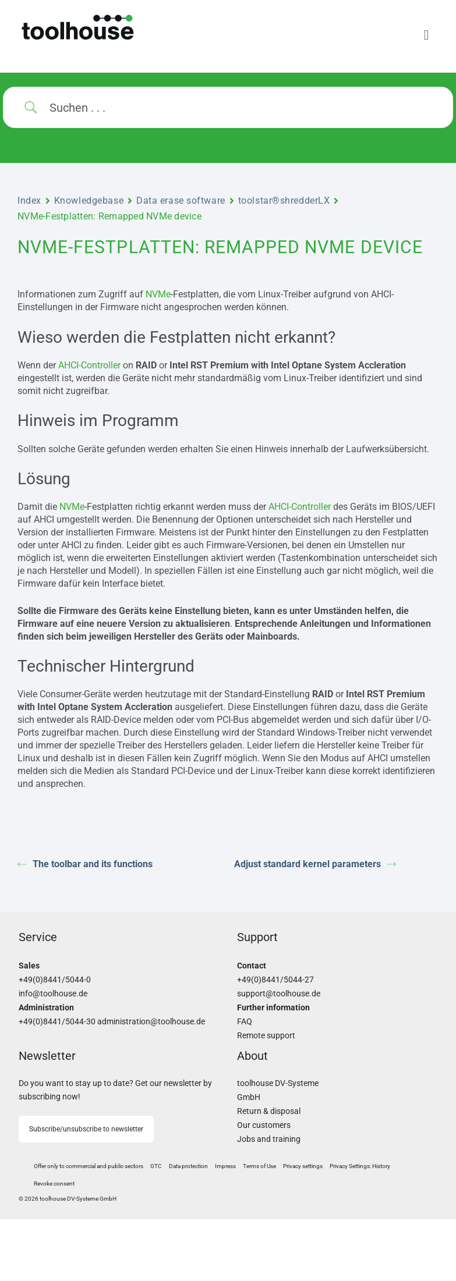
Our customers (264, 1125)
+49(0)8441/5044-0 (55, 980)
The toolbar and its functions (85, 864)
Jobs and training (269, 1139)
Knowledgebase (88, 200)
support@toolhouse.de (278, 994)
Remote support (266, 1036)
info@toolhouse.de (53, 994)
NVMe (158, 294)
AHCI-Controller (89, 365)
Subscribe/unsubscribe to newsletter (86, 1129)
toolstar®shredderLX (284, 200)
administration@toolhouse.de (151, 1022)
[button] (303, 1166)
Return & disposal (269, 1111)
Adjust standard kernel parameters (315, 864)
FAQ (244, 1022)
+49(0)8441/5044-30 (57, 1022)
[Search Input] (242, 107)
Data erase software (180, 200)
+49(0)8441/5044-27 (275, 980)
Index (29, 200)
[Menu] (333, 34)
